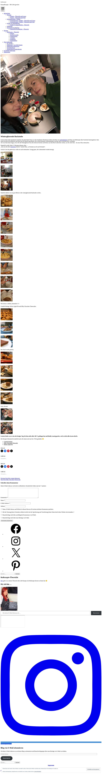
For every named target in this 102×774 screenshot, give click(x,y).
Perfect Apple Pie (8, 444)
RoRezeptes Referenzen (13, 46)
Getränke (12, 37)
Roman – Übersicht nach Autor (18, 16)
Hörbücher (9, 26)
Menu (2, 9)
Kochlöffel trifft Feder (9, 50)
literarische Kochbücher (13, 27)
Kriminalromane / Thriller (13, 19)
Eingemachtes (13, 36)
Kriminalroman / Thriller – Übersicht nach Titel (22, 22)
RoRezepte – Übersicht (13, 32)
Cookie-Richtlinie (37, 771)
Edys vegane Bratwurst (10, 478)
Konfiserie (13, 39)
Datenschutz (7, 52)
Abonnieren (96, 615)
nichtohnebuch (63, 140)
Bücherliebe (7, 13)
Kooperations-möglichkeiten (14, 49)
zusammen (13, 147)
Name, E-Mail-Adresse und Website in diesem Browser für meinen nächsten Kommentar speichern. (28, 511)
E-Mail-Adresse (5, 505)
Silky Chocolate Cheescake (11, 443)
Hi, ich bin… (10, 43)
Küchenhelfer (13, 40)
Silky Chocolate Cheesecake (10, 479)
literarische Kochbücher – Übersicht (19, 29)
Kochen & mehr (14, 35)
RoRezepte (3, 2)
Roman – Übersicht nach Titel (18, 17)
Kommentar (4, 499)
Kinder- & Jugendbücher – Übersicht (19, 25)
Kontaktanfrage (11, 48)
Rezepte (6, 30)
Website (3, 508)
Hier (2, 582)
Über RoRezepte (8, 42)
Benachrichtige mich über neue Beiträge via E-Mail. (16, 519)
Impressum (51, 767)
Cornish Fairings (8, 441)
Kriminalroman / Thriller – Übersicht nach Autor (22, 20)
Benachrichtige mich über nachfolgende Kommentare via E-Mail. (19, 517)
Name (3, 502)
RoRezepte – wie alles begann (14, 45)
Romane (9, 15)
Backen (12, 33)
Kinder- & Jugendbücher (13, 23)
